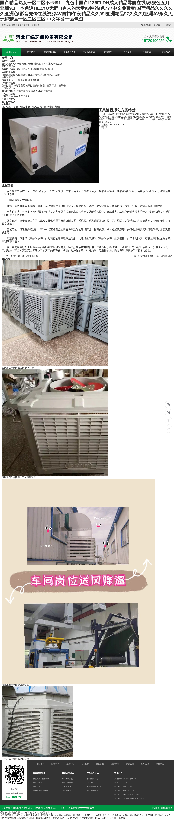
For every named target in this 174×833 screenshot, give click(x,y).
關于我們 (31, 52)
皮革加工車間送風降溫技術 (15, 759)
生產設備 (147, 52)
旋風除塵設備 (32, 85)
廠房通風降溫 (50, 52)
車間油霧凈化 (19, 247)
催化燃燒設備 (8, 74)
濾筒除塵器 (19, 85)
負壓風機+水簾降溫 (11, 63)
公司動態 (85, 764)
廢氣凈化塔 (48, 69)
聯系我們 (157, 25)
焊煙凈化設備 (8, 93)
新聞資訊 (108, 52)
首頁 (16, 106)
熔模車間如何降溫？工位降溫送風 (19, 477)
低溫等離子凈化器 (37, 74)
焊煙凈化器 (7, 96)
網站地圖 (147, 25)
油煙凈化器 (33, 80)
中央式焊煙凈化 (22, 96)
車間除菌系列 (8, 91)
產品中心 (25, 106)
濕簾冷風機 (27, 63)
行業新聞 (115, 764)
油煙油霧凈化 (8, 77)
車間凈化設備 (45, 91)
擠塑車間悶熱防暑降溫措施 (15, 685)
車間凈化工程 (8, 88)
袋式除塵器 (7, 85)
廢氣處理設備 (69, 52)
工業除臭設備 (89, 52)
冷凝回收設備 (23, 69)
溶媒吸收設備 (8, 69)
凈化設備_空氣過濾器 (27, 91)
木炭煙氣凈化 (8, 80)
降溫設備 (100, 764)
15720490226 (169, 404)
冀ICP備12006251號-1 (54, 808)
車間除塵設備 (8, 83)
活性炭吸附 (21, 74)
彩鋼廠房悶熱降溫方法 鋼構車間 (18, 368)
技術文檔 (130, 764)
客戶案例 (127, 52)
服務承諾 (160, 764)
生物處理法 (36, 69)
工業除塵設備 (59, 85)
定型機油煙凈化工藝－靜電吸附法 (155, 256)
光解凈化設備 (53, 74)
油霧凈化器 (21, 80)
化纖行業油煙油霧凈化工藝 (24, 256)
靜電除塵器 (45, 85)
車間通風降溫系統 (53, 63)
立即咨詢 (103, 127)
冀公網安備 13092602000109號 (81, 808)
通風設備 (38, 63)
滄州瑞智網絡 (166, 808)
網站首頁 (12, 52)
